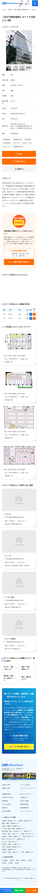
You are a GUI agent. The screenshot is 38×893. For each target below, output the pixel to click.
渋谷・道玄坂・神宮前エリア (22, 9)
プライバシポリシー (26, 811)
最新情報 (5, 801)
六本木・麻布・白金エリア (10, 834)
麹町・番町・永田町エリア (10, 823)
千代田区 (5, 860)
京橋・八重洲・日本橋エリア (11, 826)
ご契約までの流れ (7, 797)
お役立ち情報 (24, 801)
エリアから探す (25, 785)
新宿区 (23, 860)
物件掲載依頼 (24, 807)
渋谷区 (10, 9)
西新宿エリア (21, 839)
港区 (17, 860)
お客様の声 (23, 797)
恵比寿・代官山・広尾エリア (11, 844)
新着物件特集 (6, 794)
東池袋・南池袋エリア (9, 849)
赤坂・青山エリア (28, 836)
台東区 (10, 863)
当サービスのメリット (27, 794)
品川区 (4, 863)
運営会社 (5, 807)
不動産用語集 (24, 804)
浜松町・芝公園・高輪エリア (11, 836)
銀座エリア (27, 831)
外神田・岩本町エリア (25, 821)
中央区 (12, 860)
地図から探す (6, 788)
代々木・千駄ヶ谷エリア (10, 842)
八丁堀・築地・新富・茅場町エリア (13, 828)
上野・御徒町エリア (27, 852)
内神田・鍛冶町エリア (9, 821)
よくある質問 (6, 804)
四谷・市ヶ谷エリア (8, 839)
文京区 (17, 863)
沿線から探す (6, 785)
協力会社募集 (6, 811)
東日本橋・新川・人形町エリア (12, 831)
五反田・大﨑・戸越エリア (10, 852)
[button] (34, 47)
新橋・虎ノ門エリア (27, 834)
